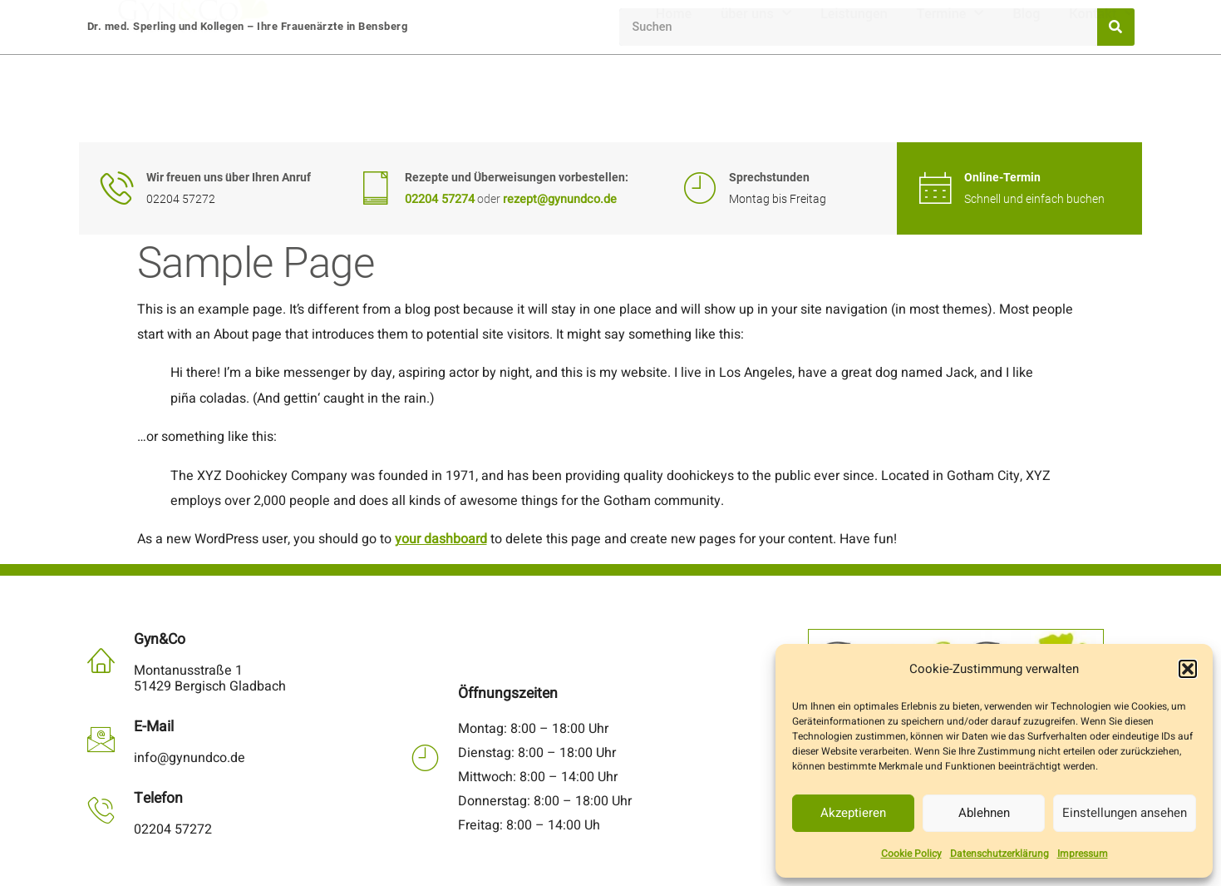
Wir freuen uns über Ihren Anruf (228, 178)
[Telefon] (101, 810)
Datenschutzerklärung (999, 853)
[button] (1187, 669)
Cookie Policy (911, 853)
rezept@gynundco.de (560, 199)
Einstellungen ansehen (1124, 813)
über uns (756, 98)
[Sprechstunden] (699, 188)
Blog (1026, 98)
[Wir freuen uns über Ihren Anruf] (117, 188)
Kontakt (1101, 98)
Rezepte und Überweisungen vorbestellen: (516, 178)
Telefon (158, 798)
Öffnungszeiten (508, 693)
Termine (950, 98)
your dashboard (441, 539)
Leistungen (854, 98)
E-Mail (154, 726)
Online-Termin (1002, 178)
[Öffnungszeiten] (425, 757)
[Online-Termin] (935, 188)
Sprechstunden (769, 178)
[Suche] (1116, 27)
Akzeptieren (853, 813)
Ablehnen (984, 813)
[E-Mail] (101, 739)
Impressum (1082, 853)
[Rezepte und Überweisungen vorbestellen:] (375, 188)
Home (674, 98)
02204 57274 (440, 199)
